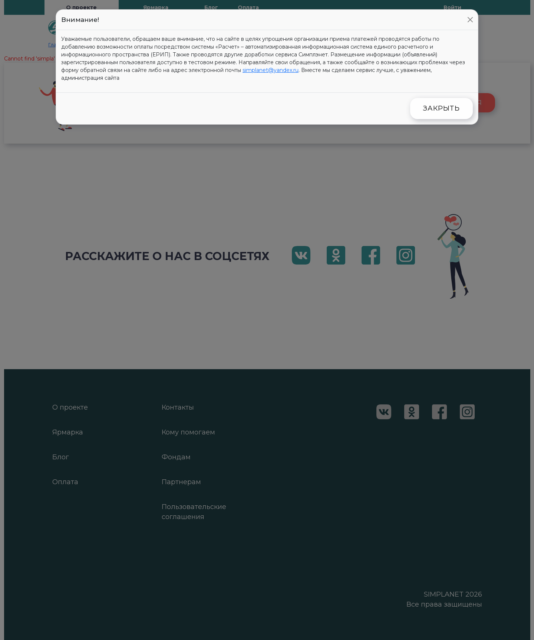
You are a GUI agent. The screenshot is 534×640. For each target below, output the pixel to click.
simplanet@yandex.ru (271, 70)
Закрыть (441, 108)
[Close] (470, 19)
